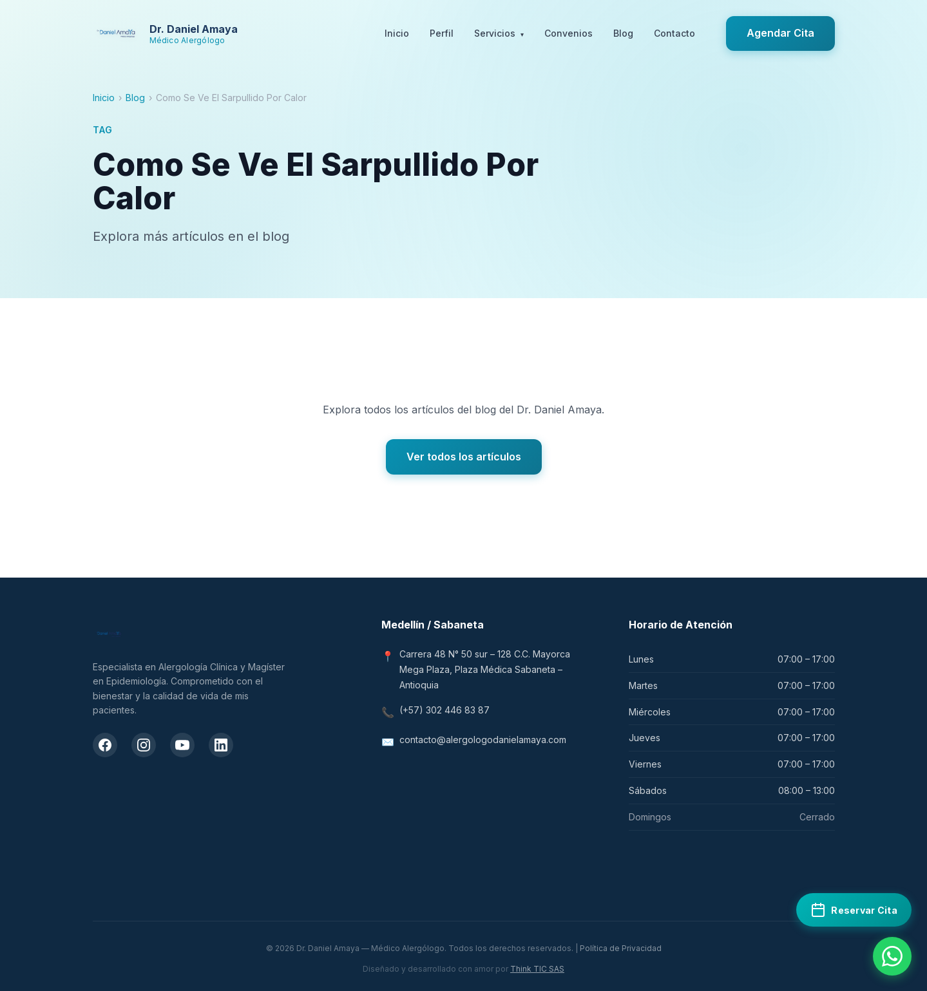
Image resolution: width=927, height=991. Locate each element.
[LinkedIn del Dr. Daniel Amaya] (221, 745)
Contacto (674, 33)
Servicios (499, 34)
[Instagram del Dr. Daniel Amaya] (143, 745)
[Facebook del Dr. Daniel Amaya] (105, 745)
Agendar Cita (780, 32)
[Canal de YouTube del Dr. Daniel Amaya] (182, 745)
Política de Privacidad (621, 948)
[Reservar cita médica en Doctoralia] (854, 910)
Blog (623, 33)
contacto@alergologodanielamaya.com (482, 739)
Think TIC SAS (537, 969)
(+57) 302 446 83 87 (444, 709)
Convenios (568, 33)
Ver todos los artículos (463, 456)
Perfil (442, 33)
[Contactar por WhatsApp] (892, 956)
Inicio (397, 33)
